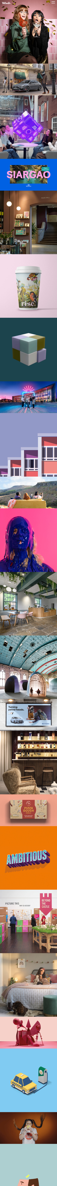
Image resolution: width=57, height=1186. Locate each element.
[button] (54, 2)
